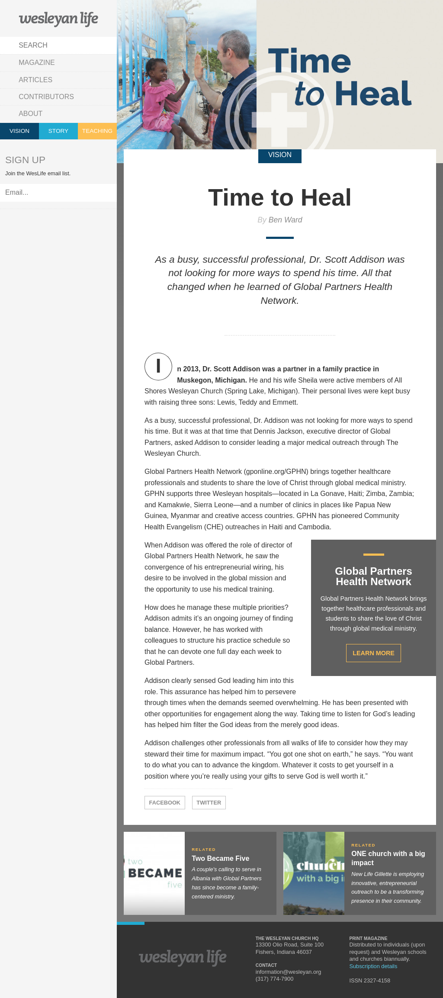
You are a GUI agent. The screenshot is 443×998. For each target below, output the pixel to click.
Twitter (208, 802)
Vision (19, 131)
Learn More (374, 653)
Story (58, 131)
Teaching (97, 131)
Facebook (165, 802)
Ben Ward (285, 220)
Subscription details (373, 966)
